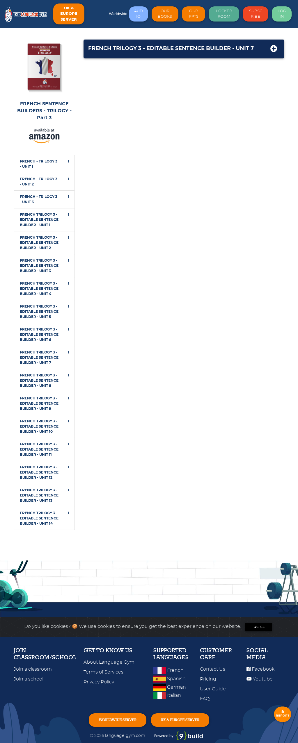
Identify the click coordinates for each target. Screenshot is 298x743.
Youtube (259, 679)
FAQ (205, 698)
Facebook (260, 669)
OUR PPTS (193, 14)
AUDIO (138, 14)
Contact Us (212, 669)
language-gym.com (125, 735)
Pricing (208, 679)
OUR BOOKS (165, 14)
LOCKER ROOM (224, 14)
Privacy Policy (99, 682)
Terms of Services (103, 672)
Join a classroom (33, 669)
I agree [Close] (259, 627)
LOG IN (282, 14)
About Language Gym (109, 662)
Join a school (28, 679)
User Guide (213, 689)
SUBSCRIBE (255, 14)
